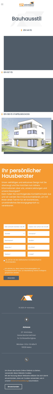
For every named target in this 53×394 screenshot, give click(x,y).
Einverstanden (13, 387)
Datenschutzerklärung (19, 381)
